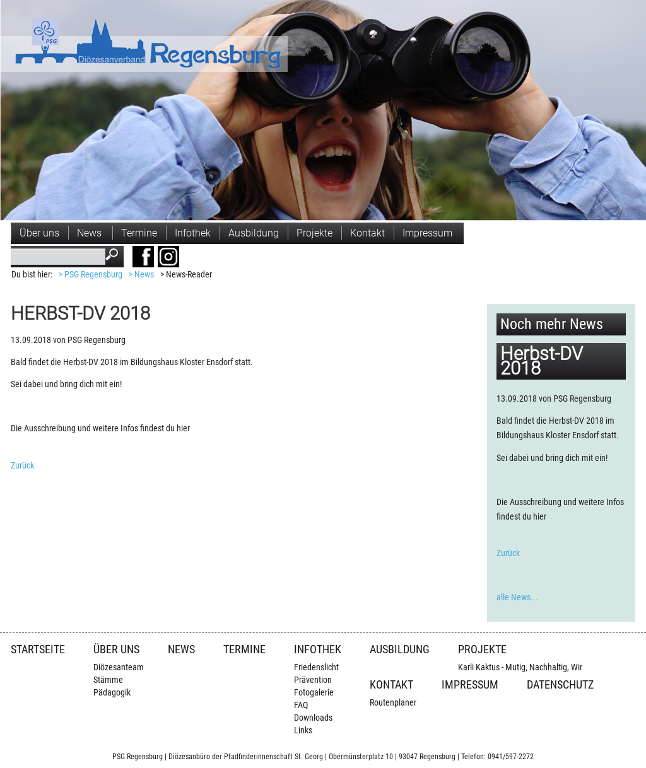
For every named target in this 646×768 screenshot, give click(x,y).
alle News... (517, 597)
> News (141, 274)
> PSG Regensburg (90, 274)
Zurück (22, 465)
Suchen (114, 256)
